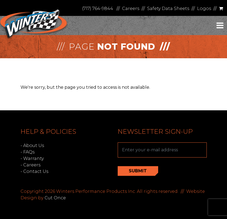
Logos (204, 8)
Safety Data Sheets (168, 8)
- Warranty (32, 158)
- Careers (30, 164)
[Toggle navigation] (220, 25)
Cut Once (55, 197)
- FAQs (28, 152)
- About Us (32, 145)
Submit (138, 170)
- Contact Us (34, 171)
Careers (130, 8)
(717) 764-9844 (97, 8)
